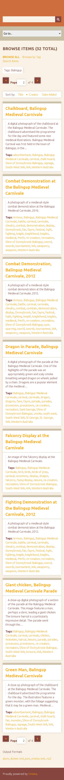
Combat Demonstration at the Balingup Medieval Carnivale (30, 187)
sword (48, 241)
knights (44, 233)
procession (12, 405)
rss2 (48, 758)
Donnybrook (13, 229)
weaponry (43, 245)
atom (6, 758)
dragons (10, 401)
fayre (31, 229)
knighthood (32, 233)
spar (46, 324)
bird (20, 471)
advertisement (22, 154)
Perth (21, 237)
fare (19, 401)
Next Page (37, 80)
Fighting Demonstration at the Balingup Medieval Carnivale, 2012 (31, 508)
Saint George (27, 409)
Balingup (37, 154)
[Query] (32, 19)
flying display (25, 480)
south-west (50, 413)
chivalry (10, 225)
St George (32, 417)
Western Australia (42, 167)
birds (27, 471)
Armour (17, 217)
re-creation (33, 237)
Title (21, 94)
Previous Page (6, 80)
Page (18, 82)
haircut (22, 639)
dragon (45, 397)
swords (9, 245)
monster (16, 720)
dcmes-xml (17, 758)
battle (21, 221)
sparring (10, 328)
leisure (38, 480)
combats (32, 308)
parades (46, 401)
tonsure (30, 651)
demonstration (36, 225)
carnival (34, 159)
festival (40, 229)
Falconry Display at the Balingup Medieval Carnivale (27, 441)
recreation (47, 237)
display (50, 225)
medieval (10, 237)
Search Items (11, 61)
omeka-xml (38, 758)
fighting (10, 233)
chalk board (47, 159)
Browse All (11, 56)
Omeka (32, 773)
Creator (34, 94)
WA (28, 167)
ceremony (22, 475)
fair (24, 229)
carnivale (42, 221)
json (27, 758)
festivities (11, 639)
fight (49, 229)
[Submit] (58, 19)
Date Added (49, 94)
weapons (10, 249)
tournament (23, 245)
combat (20, 225)
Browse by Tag (31, 56)
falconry (10, 480)
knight (20, 233)
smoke (38, 413)
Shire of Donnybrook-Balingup (24, 163)
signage (48, 163)
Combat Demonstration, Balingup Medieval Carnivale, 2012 (28, 270)
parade (35, 401)
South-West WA (15, 167)
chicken (44, 635)
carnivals (34, 635)
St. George (46, 417)
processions (27, 405)
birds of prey (40, 471)
